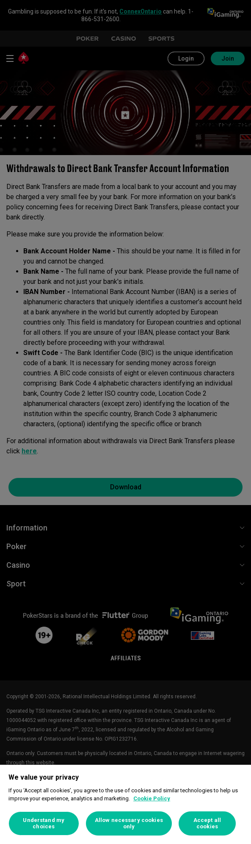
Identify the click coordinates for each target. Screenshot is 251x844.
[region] (125, 804)
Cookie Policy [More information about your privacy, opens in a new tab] (151, 798)
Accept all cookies (207, 823)
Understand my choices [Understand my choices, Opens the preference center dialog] (43, 823)
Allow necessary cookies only (129, 823)
